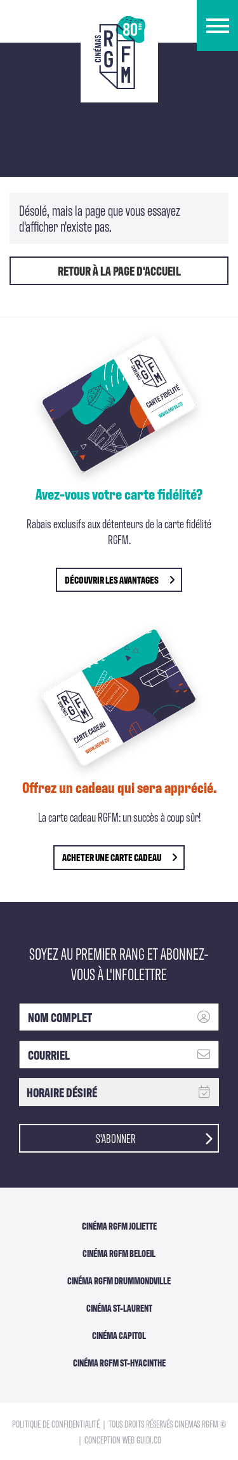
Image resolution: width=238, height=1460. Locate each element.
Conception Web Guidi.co (122, 1439)
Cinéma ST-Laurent (119, 1308)
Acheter (119, 857)
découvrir (120, 579)
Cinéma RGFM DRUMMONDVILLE (119, 1280)
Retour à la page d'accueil (119, 270)
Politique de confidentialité (57, 1423)
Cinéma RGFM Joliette (119, 1225)
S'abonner (154, 1137)
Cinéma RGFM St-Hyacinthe (119, 1362)
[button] (217, 25)
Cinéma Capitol (119, 1335)
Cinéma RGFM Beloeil (119, 1253)
